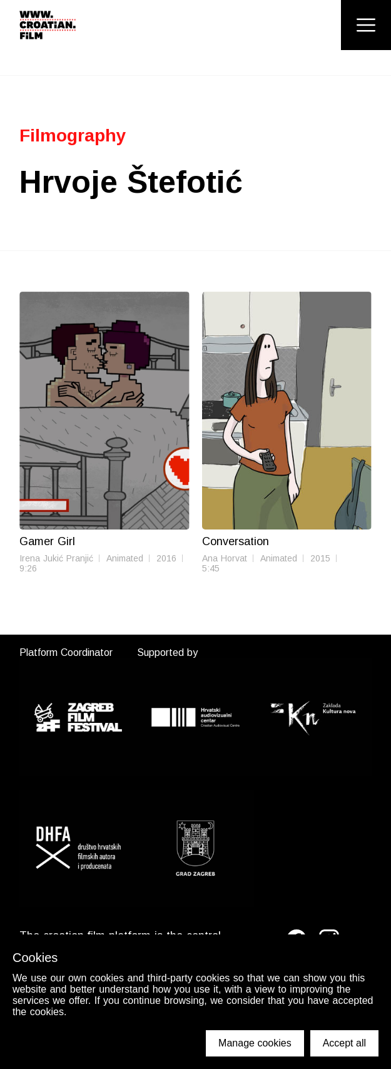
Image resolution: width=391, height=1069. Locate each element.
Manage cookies (255, 1043)
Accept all (344, 1043)
